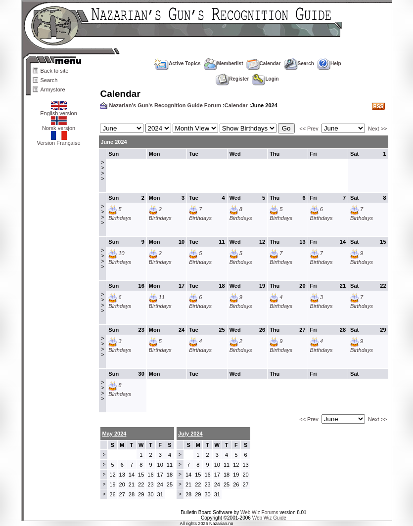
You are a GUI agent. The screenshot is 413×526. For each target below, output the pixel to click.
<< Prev (309, 129)
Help (329, 63)
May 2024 (114, 434)
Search (49, 80)
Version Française (58, 140)
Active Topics (176, 63)
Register (232, 79)
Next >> (377, 129)
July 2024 (190, 434)
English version (58, 110)
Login (265, 79)
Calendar (263, 63)
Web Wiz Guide (269, 518)
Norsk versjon (58, 125)
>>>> (102, 170)
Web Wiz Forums (259, 512)
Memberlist (223, 63)
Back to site (55, 71)
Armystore (53, 89)
